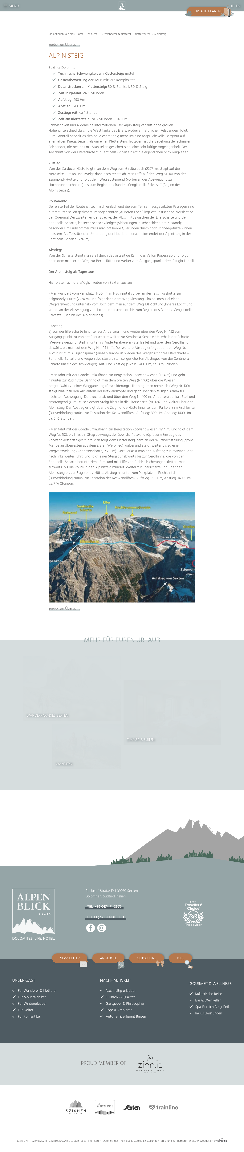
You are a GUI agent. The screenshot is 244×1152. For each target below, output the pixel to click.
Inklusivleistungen (208, 1013)
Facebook (90, 928)
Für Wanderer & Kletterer (37, 991)
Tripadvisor (195, 916)
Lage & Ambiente (119, 1010)
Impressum (94, 1141)
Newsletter (70, 958)
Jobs (180, 958)
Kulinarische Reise (208, 994)
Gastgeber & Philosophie (125, 1004)
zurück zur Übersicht (64, 45)
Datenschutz (110, 1141)
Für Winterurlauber (32, 1004)
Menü (14, 6)
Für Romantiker (29, 1017)
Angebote (108, 958)
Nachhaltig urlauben (121, 991)
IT (232, 6)
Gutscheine (146, 958)
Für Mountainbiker (32, 997)
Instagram (101, 928)
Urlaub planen (208, 11)
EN (238, 6)
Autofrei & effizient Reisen (126, 1017)
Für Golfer (25, 1010)
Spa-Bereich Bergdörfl (212, 1007)
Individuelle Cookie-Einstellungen (139, 1141)
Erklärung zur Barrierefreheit (178, 1141)
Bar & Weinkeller (208, 1000)
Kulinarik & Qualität (120, 997)
